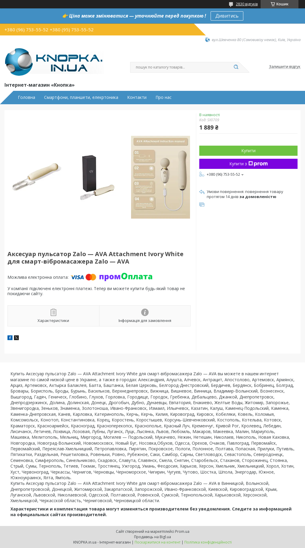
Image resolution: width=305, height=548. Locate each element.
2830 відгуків (247, 4)
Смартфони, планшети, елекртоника (81, 97)
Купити (248, 150)
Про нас (163, 97)
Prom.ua (182, 531)
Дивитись (227, 16)
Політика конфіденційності (208, 542)
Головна (26, 97)
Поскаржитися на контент (157, 542)
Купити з (248, 163)
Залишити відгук (285, 67)
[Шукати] (236, 67)
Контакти (137, 97)
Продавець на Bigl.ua (152, 536)
